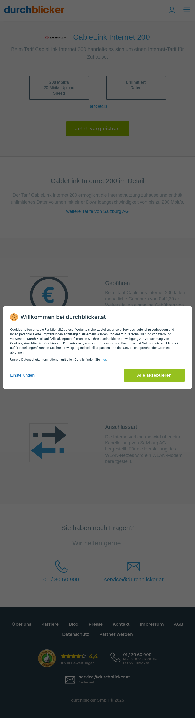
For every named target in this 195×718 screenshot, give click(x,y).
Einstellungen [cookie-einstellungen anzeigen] (22, 375)
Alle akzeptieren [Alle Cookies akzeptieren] (154, 375)
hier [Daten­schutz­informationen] (103, 359)
